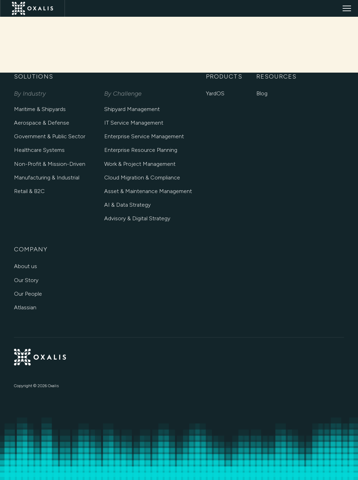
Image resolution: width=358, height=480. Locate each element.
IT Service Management (133, 122)
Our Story (26, 280)
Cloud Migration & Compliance (142, 177)
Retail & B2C (29, 191)
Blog (261, 93)
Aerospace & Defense (41, 122)
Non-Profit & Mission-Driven (49, 164)
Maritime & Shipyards (40, 109)
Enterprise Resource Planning (140, 150)
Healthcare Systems (39, 150)
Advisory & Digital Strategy (137, 218)
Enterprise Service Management (144, 136)
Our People (28, 293)
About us (25, 266)
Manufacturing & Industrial (46, 177)
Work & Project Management (140, 164)
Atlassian (25, 307)
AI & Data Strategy (127, 204)
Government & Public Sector (49, 136)
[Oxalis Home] (32, 8)
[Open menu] (347, 8)
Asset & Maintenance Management (148, 191)
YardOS (215, 93)
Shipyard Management (132, 109)
